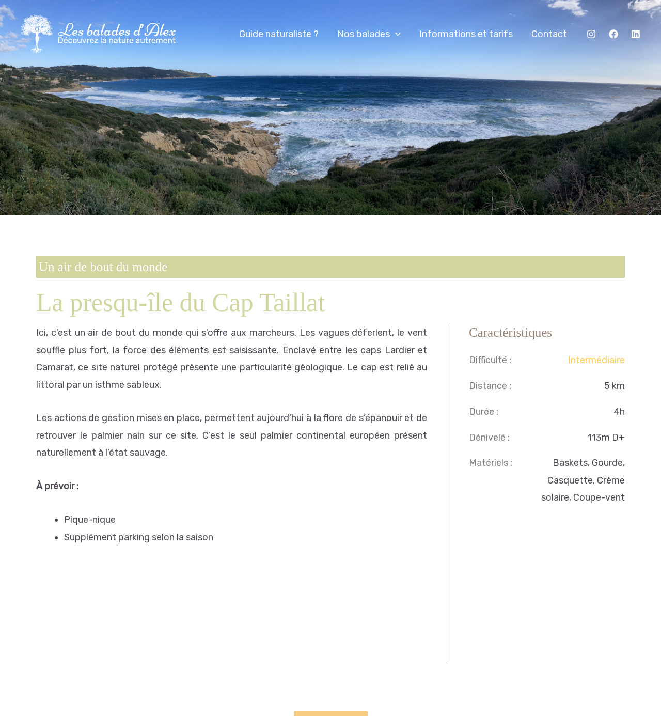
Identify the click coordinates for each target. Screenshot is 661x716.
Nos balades (369, 34)
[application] (395, 34)
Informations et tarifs (466, 34)
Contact (549, 34)
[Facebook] (613, 34)
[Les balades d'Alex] (98, 33)
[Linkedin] (635, 34)
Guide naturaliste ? (279, 34)
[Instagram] (591, 34)
